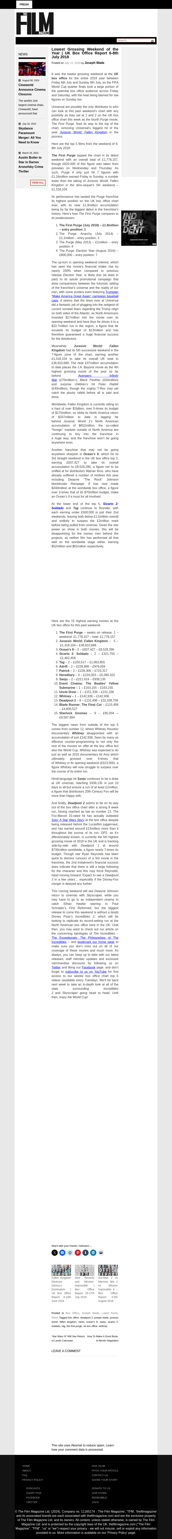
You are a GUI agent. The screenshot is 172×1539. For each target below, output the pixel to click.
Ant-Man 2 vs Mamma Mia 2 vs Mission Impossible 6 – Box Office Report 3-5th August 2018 (108, 1289)
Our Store (99, 1493)
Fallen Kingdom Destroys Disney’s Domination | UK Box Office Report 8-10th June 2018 (61, 1289)
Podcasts (33, 1488)
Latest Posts (110, 1313)
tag (63, 1326)
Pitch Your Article (105, 1470)
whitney (103, 1326)
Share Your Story (105, 1479)
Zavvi (95, 1502)
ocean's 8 (92, 1321)
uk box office (90, 1326)
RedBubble (99, 1497)
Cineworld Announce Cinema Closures (32, 89)
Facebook (33, 1497)
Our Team (98, 1466)
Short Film (33, 1493)
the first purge (74, 1326)
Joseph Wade (94, 62)
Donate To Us (101, 1488)
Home (26, 1466)
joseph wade (101, 1317)
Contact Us (100, 1475)
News (55, 1317)
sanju (103, 1321)
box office (73, 1317)
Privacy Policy (32, 1479)
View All (38, 182)
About (26, 1470)
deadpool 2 (86, 1317)
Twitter (31, 1502)
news (81, 1321)
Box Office (72, 1313)
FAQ (24, 1475)
